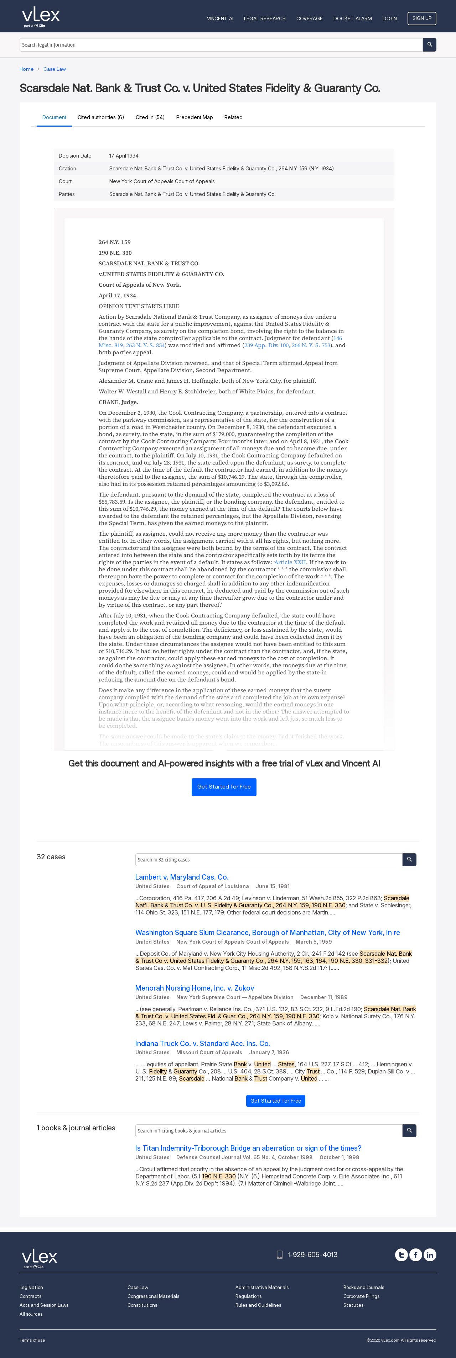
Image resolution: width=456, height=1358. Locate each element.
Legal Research (265, 18)
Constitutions (142, 1305)
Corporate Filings (361, 1296)
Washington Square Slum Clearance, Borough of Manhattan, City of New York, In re (267, 933)
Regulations (248, 1296)
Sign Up (422, 18)
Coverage (309, 18)
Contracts (30, 1296)
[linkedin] (430, 1254)
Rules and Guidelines (258, 1305)
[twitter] (401, 1254)
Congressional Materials (153, 1296)
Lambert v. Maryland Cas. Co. (182, 877)
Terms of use (32, 1340)
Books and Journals (363, 1287)
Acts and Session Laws (44, 1305)
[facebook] (415, 1254)
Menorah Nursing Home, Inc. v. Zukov (194, 988)
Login (390, 18)
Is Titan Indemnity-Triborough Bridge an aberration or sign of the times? (248, 1148)
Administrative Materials (262, 1287)
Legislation (31, 1287)
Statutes (353, 1305)
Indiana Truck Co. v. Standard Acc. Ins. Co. (202, 1044)
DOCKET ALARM (352, 18)
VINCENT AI (220, 18)
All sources (31, 1314)
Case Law (138, 1287)
